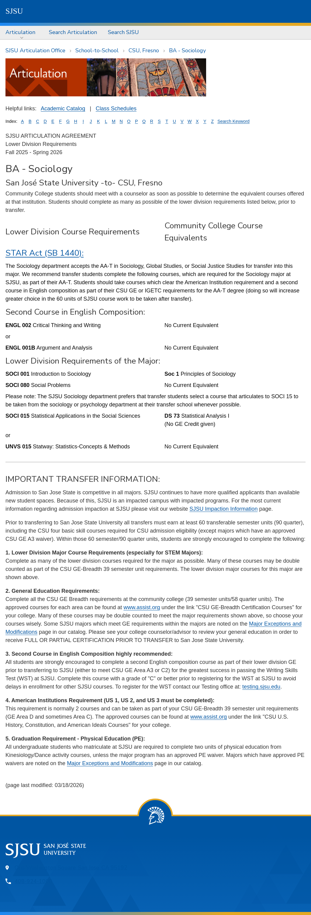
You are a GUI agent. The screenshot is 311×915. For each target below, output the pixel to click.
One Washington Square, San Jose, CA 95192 (71, 867)
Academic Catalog (63, 108)
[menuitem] (21, 32)
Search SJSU (123, 32)
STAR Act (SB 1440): (44, 253)
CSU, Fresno (144, 50)
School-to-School (97, 50)
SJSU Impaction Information (223, 509)
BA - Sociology (187, 50)
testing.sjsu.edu (261, 687)
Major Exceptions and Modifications (110, 763)
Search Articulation (73, 32)
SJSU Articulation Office (35, 50)
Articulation (20, 32)
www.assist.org (141, 607)
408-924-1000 (33, 881)
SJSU (14, 11)
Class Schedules (116, 108)
